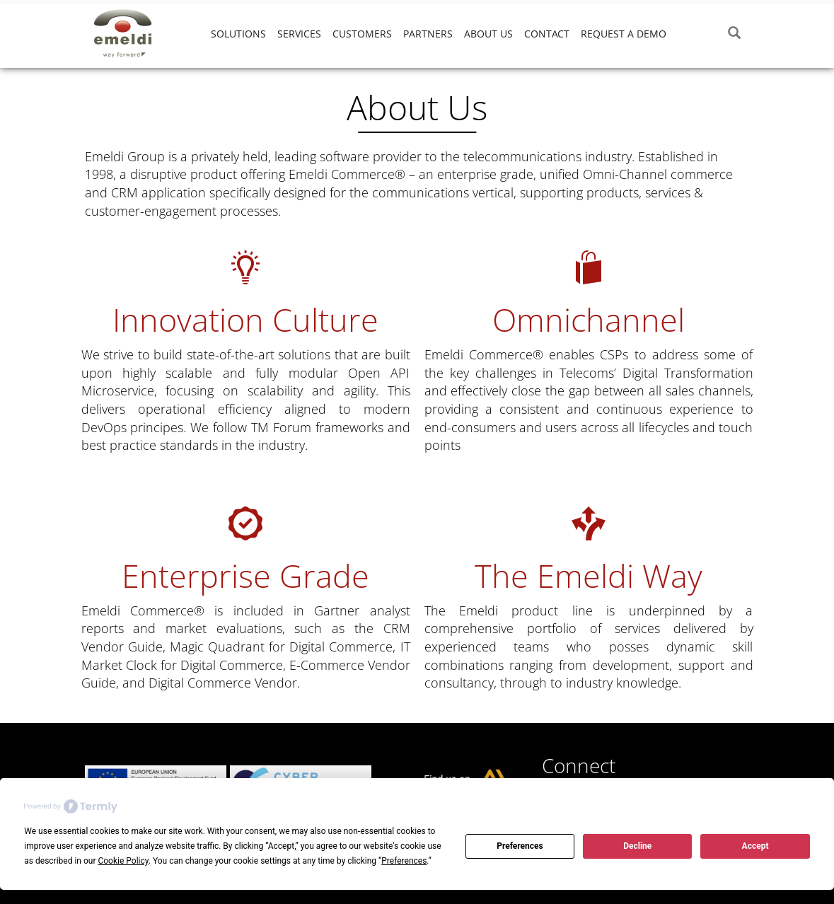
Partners (428, 33)
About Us (488, 33)
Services (299, 33)
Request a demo (623, 33)
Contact (546, 33)
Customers (362, 33)
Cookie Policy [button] (123, 861)
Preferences (520, 846)
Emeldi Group (134, 33)
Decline (637, 846)
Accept (755, 846)
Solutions (238, 33)
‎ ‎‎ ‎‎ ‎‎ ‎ (683, 33)
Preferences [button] (404, 861)
